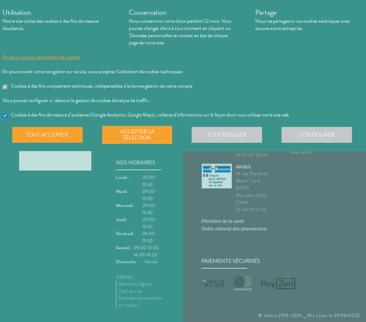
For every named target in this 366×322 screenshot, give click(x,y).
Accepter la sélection (138, 134)
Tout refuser (228, 135)
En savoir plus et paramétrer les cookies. (42, 57)
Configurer (318, 135)
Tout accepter (47, 135)
